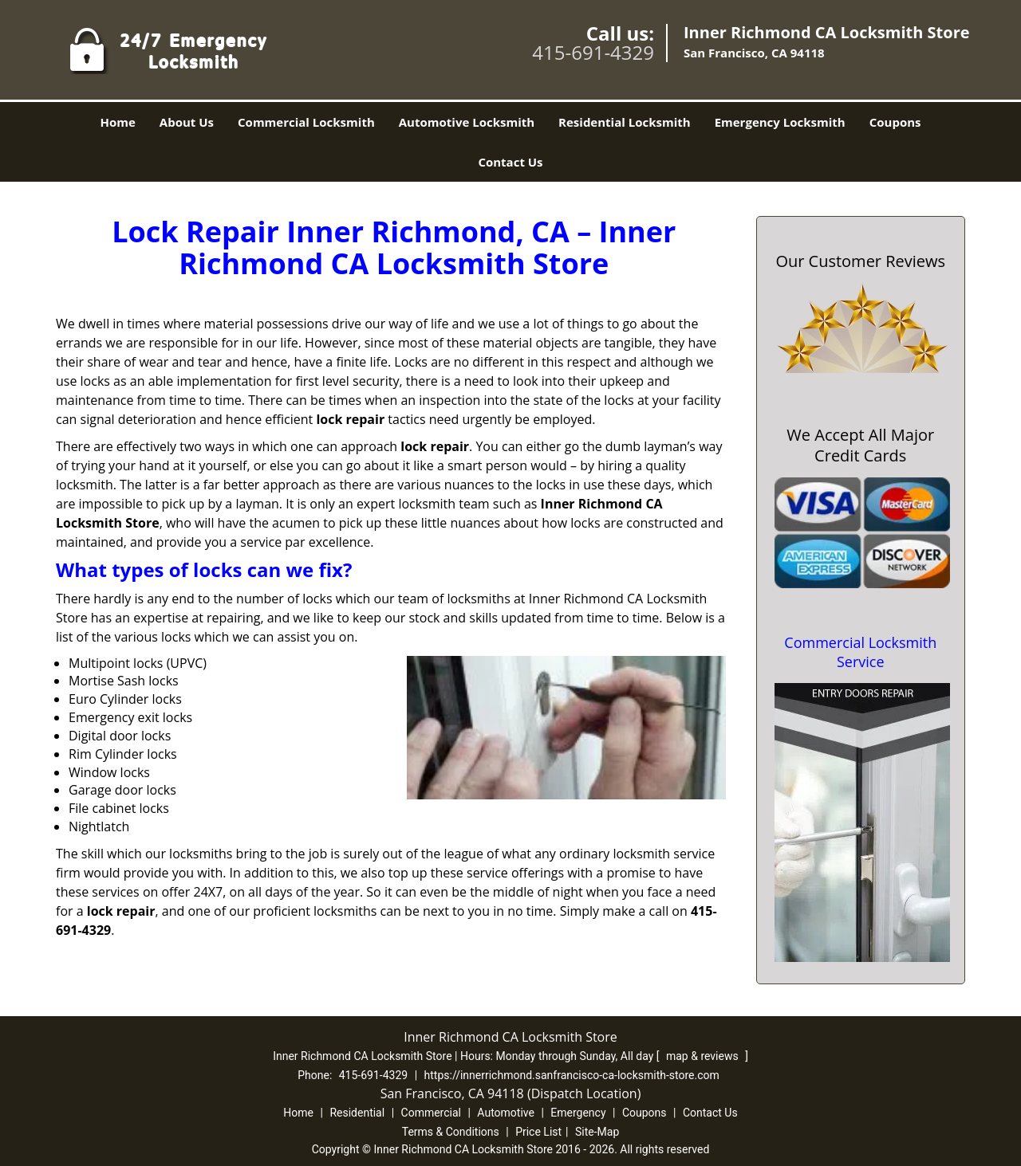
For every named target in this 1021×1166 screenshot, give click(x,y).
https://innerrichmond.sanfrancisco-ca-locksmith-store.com (571, 1075)
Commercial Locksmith (306, 122)
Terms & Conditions (450, 1131)
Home (117, 122)
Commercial (431, 1112)
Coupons (895, 122)
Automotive (505, 1112)
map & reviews (703, 1056)
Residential (356, 1112)
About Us (187, 122)
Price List (538, 1131)
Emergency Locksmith (780, 122)
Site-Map (597, 1131)
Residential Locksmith (624, 122)
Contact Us (510, 162)
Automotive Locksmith (466, 122)
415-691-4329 (593, 52)
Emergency (577, 1112)
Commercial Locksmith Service (860, 652)
